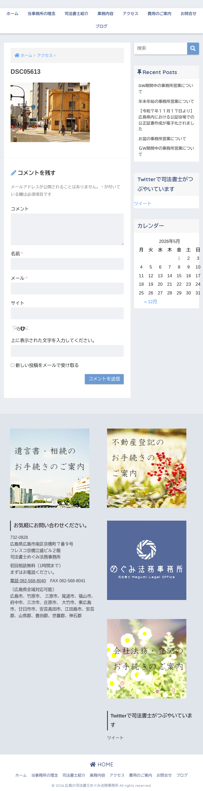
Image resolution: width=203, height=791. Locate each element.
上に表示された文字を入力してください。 (54, 340)
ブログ (102, 26)
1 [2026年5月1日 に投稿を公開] (179, 258)
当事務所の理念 (41, 13)
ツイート (143, 203)
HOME (101, 764)
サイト (17, 303)
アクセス (131, 13)
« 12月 (150, 301)
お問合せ (188, 13)
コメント (20, 209)
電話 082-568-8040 (28, 581)
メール (19, 278)
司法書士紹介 (76, 13)
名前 (17, 253)
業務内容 (105, 13)
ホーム (13, 13)
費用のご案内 (160, 13)
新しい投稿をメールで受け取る (47, 365)
